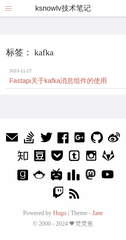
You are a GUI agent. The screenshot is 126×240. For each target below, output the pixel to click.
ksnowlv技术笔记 (63, 8)
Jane (97, 213)
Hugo (60, 213)
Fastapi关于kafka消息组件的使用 (58, 80)
